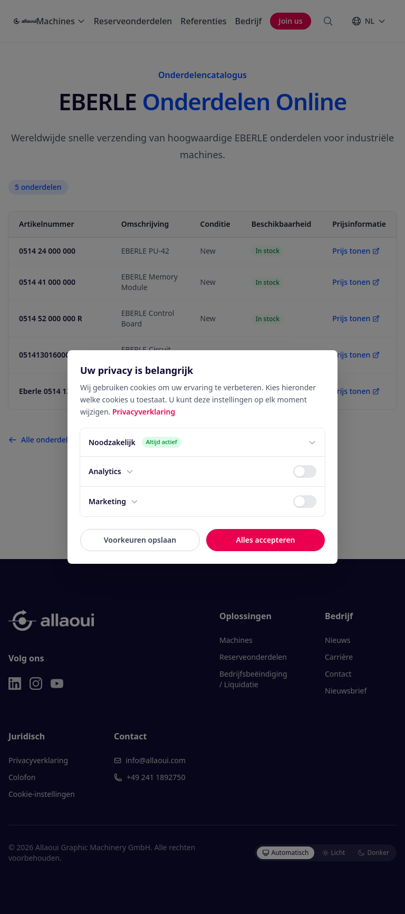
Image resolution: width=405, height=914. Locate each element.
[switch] (304, 471)
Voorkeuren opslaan (140, 540)
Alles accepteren (265, 540)
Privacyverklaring (143, 412)
